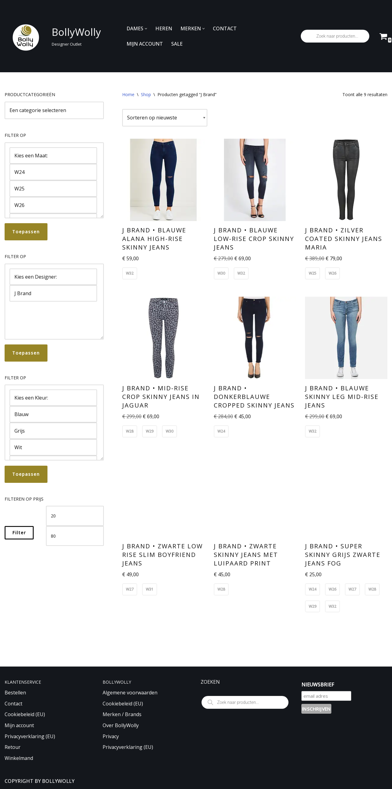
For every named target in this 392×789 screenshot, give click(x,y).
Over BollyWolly (121, 725)
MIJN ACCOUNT (144, 43)
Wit (53, 447)
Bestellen (15, 692)
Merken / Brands (122, 714)
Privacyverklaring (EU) (30, 736)
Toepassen (26, 232)
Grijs (53, 431)
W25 (53, 188)
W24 (53, 172)
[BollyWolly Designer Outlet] (51, 36)
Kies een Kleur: (53, 397)
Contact (13, 703)
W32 (130, 273)
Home (128, 94)
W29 (149, 431)
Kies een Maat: (53, 155)
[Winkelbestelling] (164, 118)
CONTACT (225, 28)
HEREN (163, 28)
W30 (221, 273)
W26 (53, 205)
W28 (130, 431)
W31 (149, 589)
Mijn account (19, 725)
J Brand (53, 293)
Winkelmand (19, 758)
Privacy (111, 736)
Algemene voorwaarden (130, 692)
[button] (146, 29)
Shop (146, 94)
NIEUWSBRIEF (317, 684)
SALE (177, 43)
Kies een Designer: (53, 277)
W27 (130, 589)
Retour (13, 747)
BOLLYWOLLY (58, 781)
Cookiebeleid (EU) (25, 714)
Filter (19, 532)
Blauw (53, 414)
